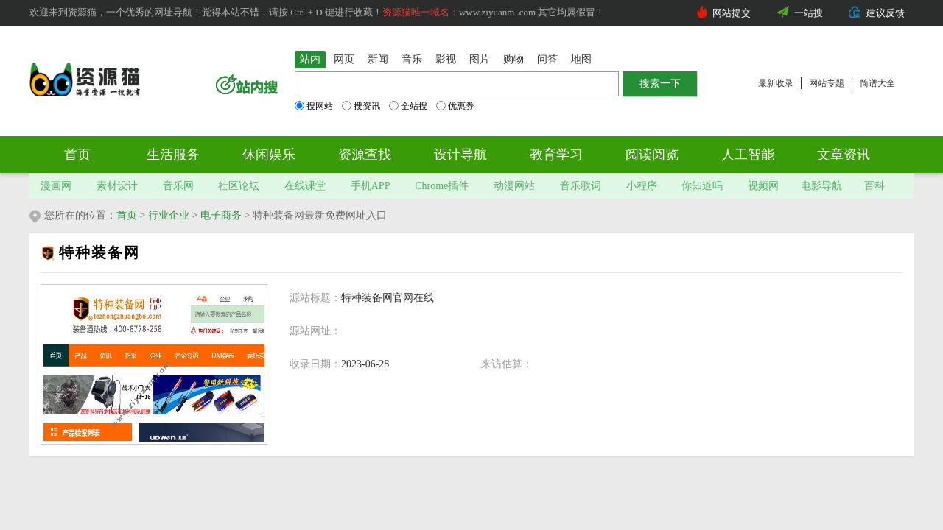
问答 (547, 59)
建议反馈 (885, 12)
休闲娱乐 (268, 154)
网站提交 (731, 12)
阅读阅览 (652, 154)
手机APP (370, 185)
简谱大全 (877, 83)
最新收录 (775, 83)
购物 (513, 59)
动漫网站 (514, 185)
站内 (310, 59)
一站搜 (808, 12)
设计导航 (460, 154)
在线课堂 (305, 185)
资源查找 (364, 154)
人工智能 (747, 154)
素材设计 (117, 185)
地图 (581, 59)
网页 (344, 59)
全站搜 (408, 106)
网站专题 (826, 83)
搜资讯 (361, 106)
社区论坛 (238, 185)
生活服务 (173, 154)
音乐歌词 (580, 185)
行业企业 (168, 215)
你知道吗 (702, 185)
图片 (479, 59)
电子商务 (221, 215)
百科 (874, 185)
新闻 (378, 59)
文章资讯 (843, 154)
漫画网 (56, 185)
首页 (77, 154)
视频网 (763, 185)
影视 (445, 59)
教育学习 (556, 154)
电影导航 (821, 185)
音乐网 (178, 185)
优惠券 (455, 106)
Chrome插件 (442, 185)
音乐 (412, 59)
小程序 (641, 185)
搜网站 (314, 106)
